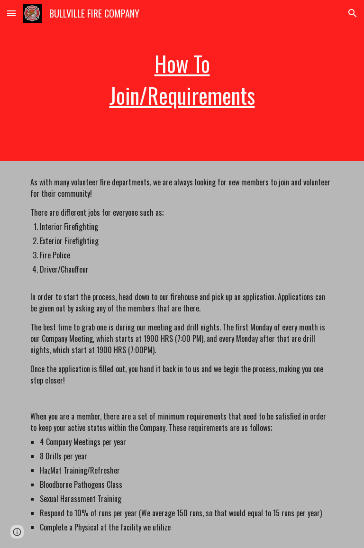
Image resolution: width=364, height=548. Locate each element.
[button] (11, 13)
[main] (182, 80)
